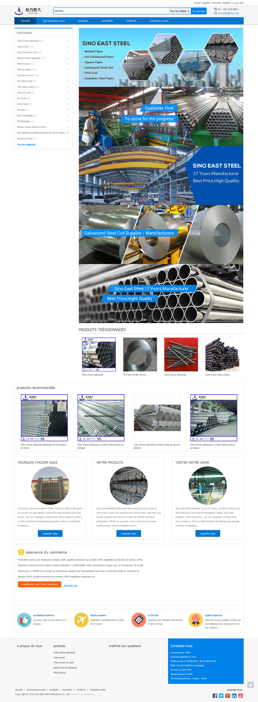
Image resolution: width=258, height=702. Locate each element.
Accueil (25, 20)
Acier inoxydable (25, 115)
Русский (216, 2)
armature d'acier (25, 138)
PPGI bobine (23, 63)
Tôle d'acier (22, 104)
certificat (131, 20)
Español (206, 2)
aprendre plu (71, 585)
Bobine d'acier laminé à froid (31, 127)
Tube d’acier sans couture (217, 374)
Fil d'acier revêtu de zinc (134, 374)
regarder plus (50, 533)
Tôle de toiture (24, 69)
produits (83, 20)
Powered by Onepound (82, 694)
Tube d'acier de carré (27, 52)
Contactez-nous (159, 20)
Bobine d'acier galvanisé (28, 58)
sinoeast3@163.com (228, 13)
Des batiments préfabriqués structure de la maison (41, 132)
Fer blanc (21, 109)
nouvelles (107, 20)
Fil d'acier (21, 98)
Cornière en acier (25, 75)
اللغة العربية (238, 2)
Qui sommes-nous (54, 20)
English (226, 2)
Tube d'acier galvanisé (27, 40)
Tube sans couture (26, 86)
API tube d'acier (24, 81)
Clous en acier (24, 92)
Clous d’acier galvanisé (175, 374)
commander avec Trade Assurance (39, 584)
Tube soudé (22, 46)
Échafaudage (23, 121)
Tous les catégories (26, 144)
